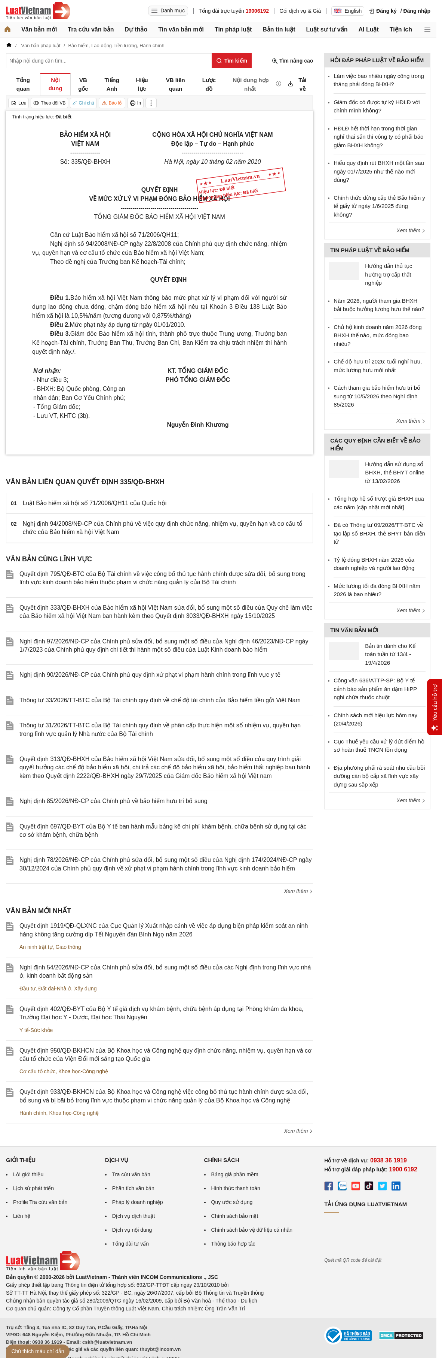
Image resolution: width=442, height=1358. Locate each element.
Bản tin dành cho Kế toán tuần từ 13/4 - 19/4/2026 (390, 654)
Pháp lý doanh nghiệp (137, 1202)
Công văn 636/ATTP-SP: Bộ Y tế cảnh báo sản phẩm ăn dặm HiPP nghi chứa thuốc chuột (375, 688)
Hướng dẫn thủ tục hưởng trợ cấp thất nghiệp (388, 274)
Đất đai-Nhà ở (54, 989)
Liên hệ (21, 1216)
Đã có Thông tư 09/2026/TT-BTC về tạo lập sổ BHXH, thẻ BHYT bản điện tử (379, 533)
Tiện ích (401, 29)
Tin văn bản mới (181, 29)
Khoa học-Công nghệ (83, 1071)
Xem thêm (298, 891)
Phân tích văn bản (133, 1188)
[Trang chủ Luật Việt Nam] (38, 11)
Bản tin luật (279, 29)
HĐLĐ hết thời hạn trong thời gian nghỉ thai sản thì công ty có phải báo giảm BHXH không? (378, 136)
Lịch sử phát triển (33, 1188)
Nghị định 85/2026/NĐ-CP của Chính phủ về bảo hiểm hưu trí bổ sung (113, 801)
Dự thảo (136, 29)
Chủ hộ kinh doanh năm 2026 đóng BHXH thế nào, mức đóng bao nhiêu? (378, 335)
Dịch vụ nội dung (132, 1230)
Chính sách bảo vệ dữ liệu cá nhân (251, 1230)
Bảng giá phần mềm (234, 1174)
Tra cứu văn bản (91, 29)
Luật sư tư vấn (326, 29)
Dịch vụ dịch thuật (133, 1216)
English (348, 11)
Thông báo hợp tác (233, 1244)
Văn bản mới (39, 29)
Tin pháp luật (233, 29)
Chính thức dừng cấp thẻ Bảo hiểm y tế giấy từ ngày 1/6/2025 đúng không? (379, 206)
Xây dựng (85, 989)
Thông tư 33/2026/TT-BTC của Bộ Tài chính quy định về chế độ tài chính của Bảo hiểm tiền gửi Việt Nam (160, 700)
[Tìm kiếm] (232, 60)
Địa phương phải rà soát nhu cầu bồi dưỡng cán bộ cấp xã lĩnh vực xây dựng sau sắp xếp (379, 776)
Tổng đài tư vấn (130, 1244)
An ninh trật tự (36, 947)
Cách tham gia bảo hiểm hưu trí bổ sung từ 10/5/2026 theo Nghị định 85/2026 (377, 396)
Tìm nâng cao (292, 61)
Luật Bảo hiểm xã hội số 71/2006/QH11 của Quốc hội (95, 503)
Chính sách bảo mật (234, 1216)
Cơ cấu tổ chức (37, 1071)
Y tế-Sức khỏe (36, 1030)
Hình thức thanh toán (235, 1188)
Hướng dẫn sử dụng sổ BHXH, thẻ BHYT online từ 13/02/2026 (394, 472)
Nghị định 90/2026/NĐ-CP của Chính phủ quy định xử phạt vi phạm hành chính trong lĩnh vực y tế (149, 675)
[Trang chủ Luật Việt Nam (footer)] (43, 1269)
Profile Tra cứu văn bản (40, 1202)
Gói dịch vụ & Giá (300, 11)
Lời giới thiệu (28, 1174)
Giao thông (68, 947)
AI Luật (368, 29)
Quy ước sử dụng (232, 1202)
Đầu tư (27, 989)
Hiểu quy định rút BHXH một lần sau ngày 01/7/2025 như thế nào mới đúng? (379, 171)
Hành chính (32, 1113)
